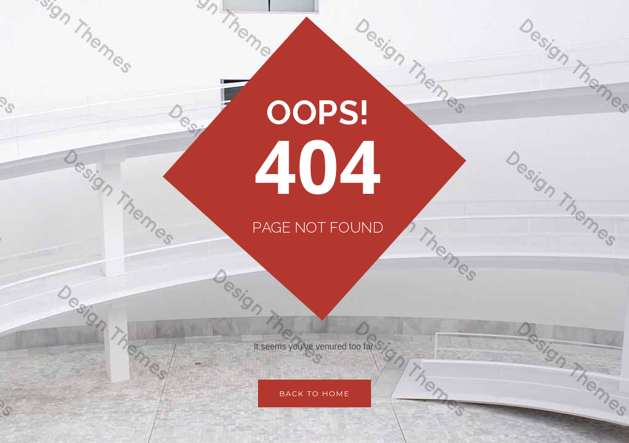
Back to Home (314, 393)
